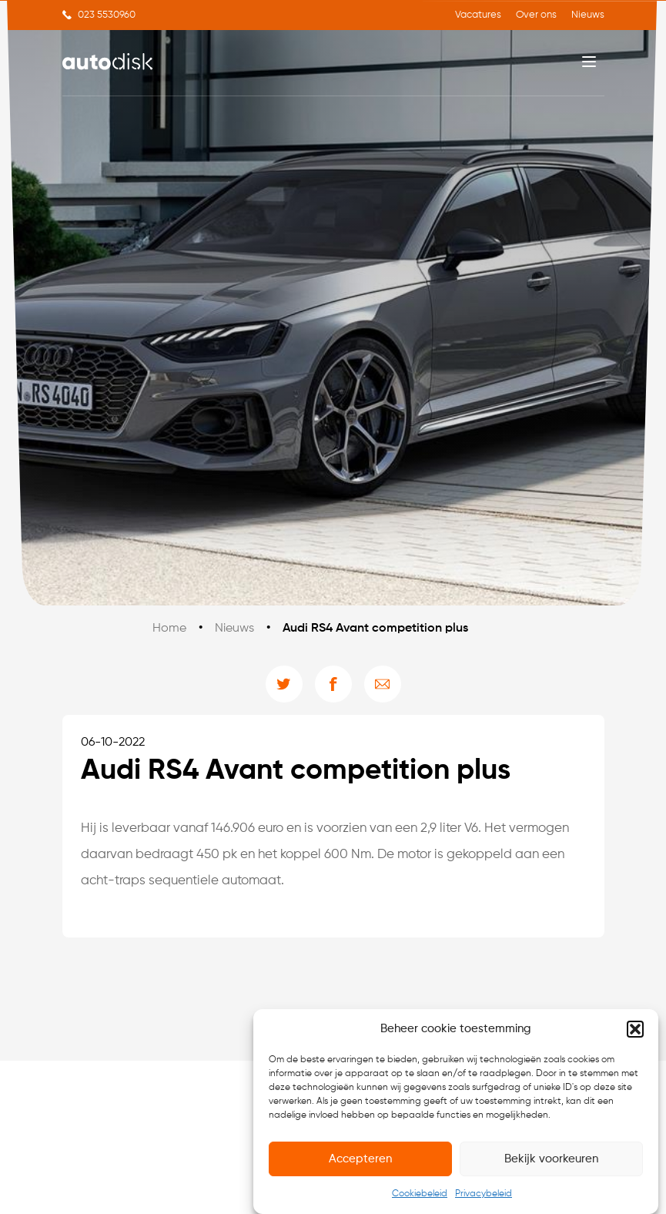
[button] (635, 1030)
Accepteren (360, 1159)
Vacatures (478, 15)
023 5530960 (107, 15)
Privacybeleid (483, 1194)
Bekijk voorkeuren (551, 1159)
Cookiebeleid (419, 1194)
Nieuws (587, 15)
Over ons (536, 15)
